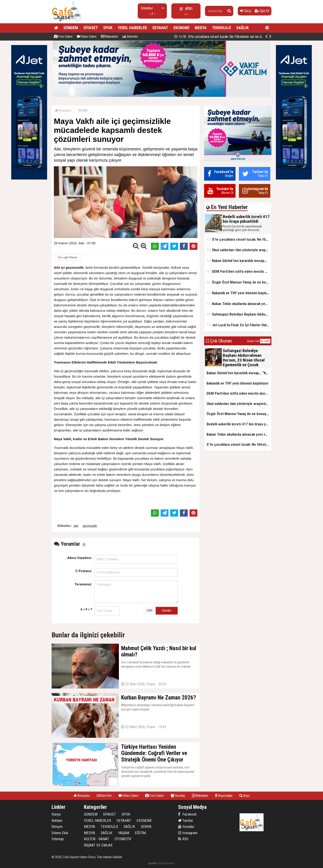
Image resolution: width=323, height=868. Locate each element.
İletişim (57, 826)
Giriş (245, 11)
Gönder (166, 610)
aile (76, 526)
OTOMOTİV (123, 839)
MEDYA (201, 27)
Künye (56, 814)
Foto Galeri (63, 37)
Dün (257, 341)
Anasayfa (63, 110)
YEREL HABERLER (132, 27)
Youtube (186, 826)
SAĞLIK (242, 27)
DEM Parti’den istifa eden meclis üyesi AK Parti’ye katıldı (239, 271)
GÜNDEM (70, 27)
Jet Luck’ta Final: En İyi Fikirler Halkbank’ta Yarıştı (239, 324)
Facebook (187, 814)
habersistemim (166, 863)
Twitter (185, 820)
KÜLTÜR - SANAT (96, 839)
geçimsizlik (90, 526)
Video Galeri (86, 37)
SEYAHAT (160, 27)
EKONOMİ (181, 27)
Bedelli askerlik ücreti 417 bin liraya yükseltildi (222, 36)
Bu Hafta (265, 341)
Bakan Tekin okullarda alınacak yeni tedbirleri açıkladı (239, 303)
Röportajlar (223, 796)
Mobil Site (104, 796)
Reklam (57, 820)
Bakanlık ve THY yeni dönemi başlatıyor (239, 292)
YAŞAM (82, 110)
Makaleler (109, 37)
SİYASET (90, 27)
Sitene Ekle (60, 833)
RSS (183, 839)
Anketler (130, 37)
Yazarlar (178, 796)
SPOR (107, 27)
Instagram (187, 833)
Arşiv (244, 796)
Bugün (250, 341)
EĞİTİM (140, 833)
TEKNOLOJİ (221, 27)
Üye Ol (262, 11)
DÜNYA (146, 826)
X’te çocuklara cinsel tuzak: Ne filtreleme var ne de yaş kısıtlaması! (239, 239)
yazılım (152, 863)
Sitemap (58, 839)
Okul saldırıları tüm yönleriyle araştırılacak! (239, 249)
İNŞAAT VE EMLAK (98, 845)
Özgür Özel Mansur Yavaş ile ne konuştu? (239, 282)
